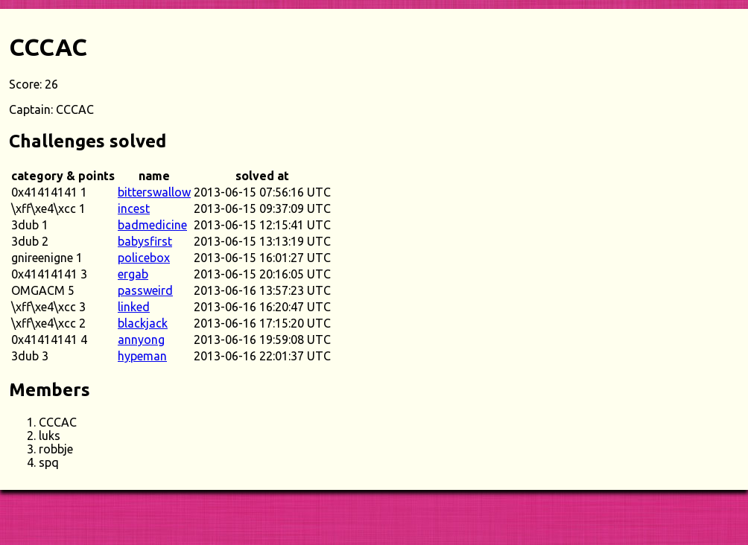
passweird (145, 290)
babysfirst (145, 241)
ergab (133, 274)
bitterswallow (154, 192)
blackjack (143, 323)
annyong (141, 339)
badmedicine (152, 225)
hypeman (142, 356)
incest (134, 208)
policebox (144, 257)
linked (134, 306)
